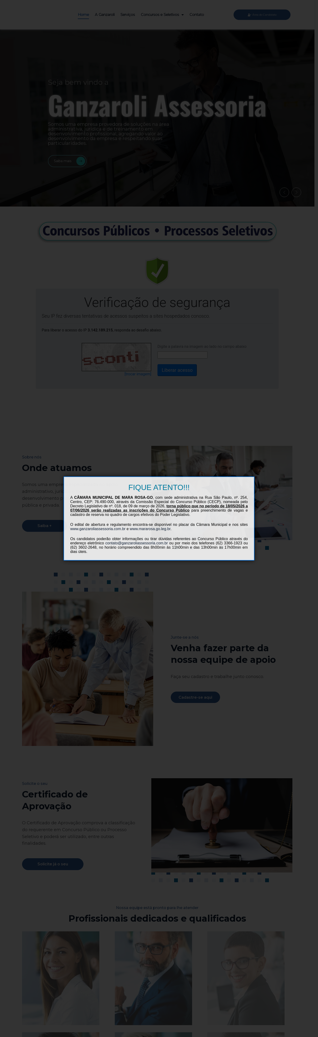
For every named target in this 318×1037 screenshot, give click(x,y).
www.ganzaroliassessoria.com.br (97, 529)
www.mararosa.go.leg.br (150, 529)
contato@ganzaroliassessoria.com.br (136, 543)
